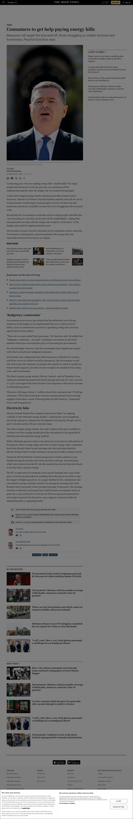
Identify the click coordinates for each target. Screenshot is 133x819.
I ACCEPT (118, 801)
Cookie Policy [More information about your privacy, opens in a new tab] (26, 808)
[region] (66, 804)
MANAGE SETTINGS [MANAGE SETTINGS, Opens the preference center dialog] (118, 807)
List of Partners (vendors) (67, 803)
